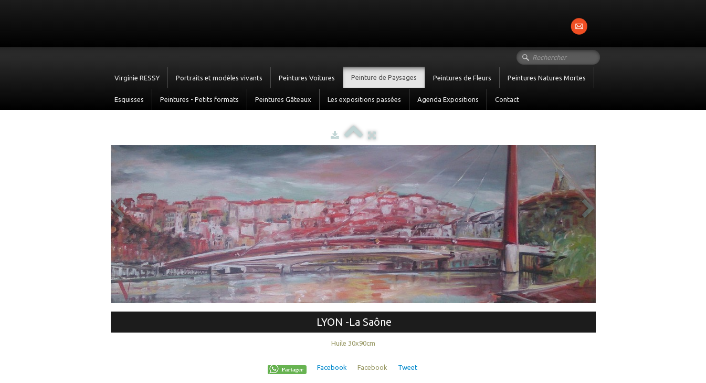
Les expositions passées (364, 99)
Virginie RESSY (137, 77)
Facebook (332, 367)
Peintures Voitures (307, 77)
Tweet (407, 367)
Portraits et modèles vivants (219, 77)
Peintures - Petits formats (199, 99)
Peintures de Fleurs (462, 77)
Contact (507, 99)
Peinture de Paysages (384, 77)
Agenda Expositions (448, 99)
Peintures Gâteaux (283, 99)
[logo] (110, 22)
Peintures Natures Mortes (547, 77)
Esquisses (129, 99)
